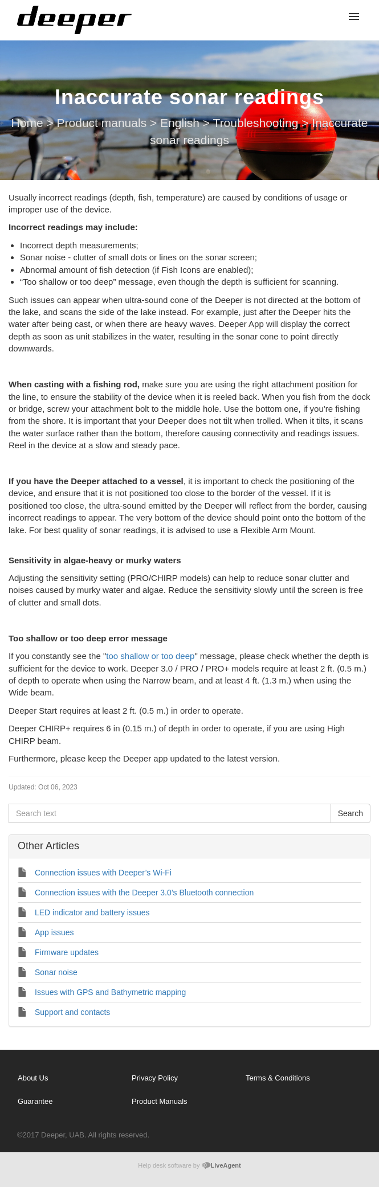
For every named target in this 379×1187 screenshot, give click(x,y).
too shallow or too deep (150, 656)
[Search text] (170, 813)
